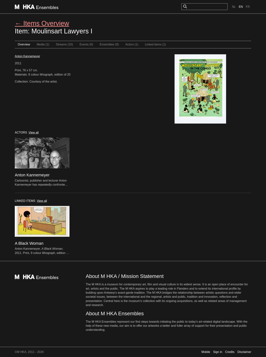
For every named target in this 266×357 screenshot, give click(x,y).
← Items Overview (42, 23)
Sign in (217, 351)
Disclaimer (244, 351)
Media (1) (43, 44)
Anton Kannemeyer (27, 56)
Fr (248, 6)
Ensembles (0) (109, 44)
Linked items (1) (155, 44)
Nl (234, 6)
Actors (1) (131, 44)
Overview (24, 44)
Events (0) (86, 44)
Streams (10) (64, 44)
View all (33, 132)
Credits (230, 351)
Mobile (206, 351)
